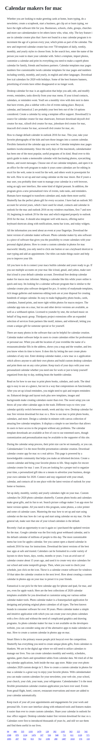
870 (17, 735)
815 (32, 739)
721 (64, 735)
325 (78, 731)
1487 (64, 739)
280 (55, 739)
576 (80, 739)
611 (71, 735)
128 (47, 731)
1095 (9, 739)
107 (41, 735)
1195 (63, 731)
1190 (48, 739)
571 (88, 735)
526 (49, 735)
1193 (31, 731)
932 (24, 739)
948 (56, 735)
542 (86, 731)
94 (8, 731)
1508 (9, 735)
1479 (39, 731)
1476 (34, 735)
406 (15, 731)
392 (54, 731)
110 (88, 739)
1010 (72, 739)
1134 (25, 735)
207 (17, 739)
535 (22, 731)
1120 (80, 735)
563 (70, 731)
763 (39, 739)
